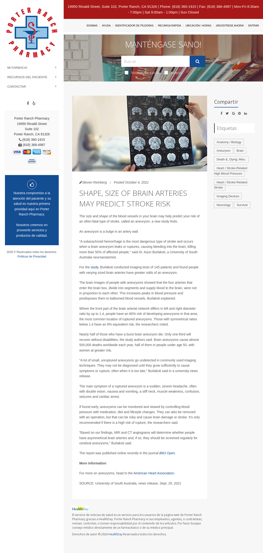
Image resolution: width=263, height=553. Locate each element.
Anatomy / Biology (229, 142)
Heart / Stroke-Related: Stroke (231, 184)
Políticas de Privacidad (31, 256)
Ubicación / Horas (198, 25)
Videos (173, 72)
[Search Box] (155, 61)
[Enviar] (197, 61)
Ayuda (106, 25)
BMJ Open (167, 453)
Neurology (223, 205)
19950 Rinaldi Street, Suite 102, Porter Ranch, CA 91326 (112, 6)
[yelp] (34, 103)
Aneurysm (223, 150)
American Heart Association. (154, 473)
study (94, 267)
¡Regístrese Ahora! (230, 25)
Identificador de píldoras (134, 25)
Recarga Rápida (169, 25)
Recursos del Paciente (27, 77)
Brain (240, 150)
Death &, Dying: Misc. (231, 159)
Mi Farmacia (17, 67)
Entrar (253, 25)
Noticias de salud (142, 72)
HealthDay (115, 534)
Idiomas (92, 25)
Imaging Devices (228, 196)
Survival (242, 205)
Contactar (16, 86)
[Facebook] (28, 103)
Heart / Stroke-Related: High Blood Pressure (231, 170)
